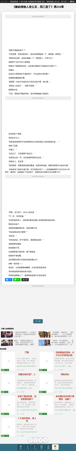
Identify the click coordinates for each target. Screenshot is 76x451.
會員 (55, 447)
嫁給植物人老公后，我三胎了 (57, 1)
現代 (22, 1)
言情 (43, 1)
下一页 (38, 321)
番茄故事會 (14, 1)
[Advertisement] (38, 34)
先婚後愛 (31, 1)
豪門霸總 (38, 1)
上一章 (27, 447)
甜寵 (25, 1)
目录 (41, 447)
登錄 (48, 447)
